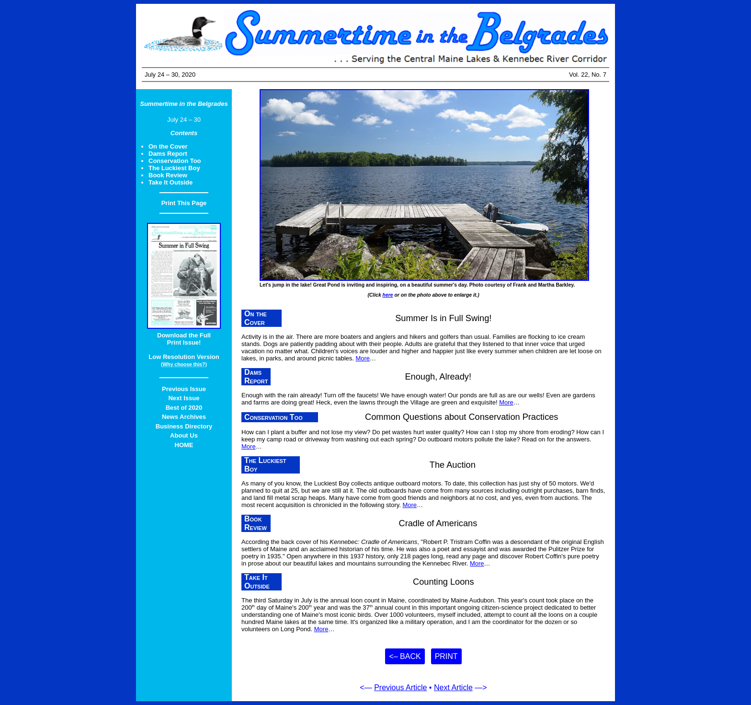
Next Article (453, 687)
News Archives (184, 416)
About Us (184, 435)
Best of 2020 (184, 407)
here (388, 295)
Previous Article (400, 687)
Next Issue (183, 398)
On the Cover (168, 146)
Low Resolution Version (183, 356)
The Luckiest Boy (174, 168)
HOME (184, 445)
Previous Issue (184, 389)
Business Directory (184, 426)
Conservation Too (174, 160)
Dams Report (167, 153)
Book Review (167, 175)
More (362, 358)
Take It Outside (170, 182)
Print (446, 656)
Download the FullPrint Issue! (184, 339)
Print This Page (184, 203)
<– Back (405, 656)
